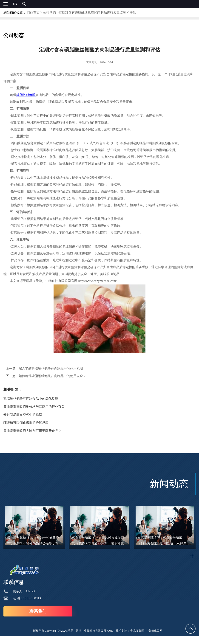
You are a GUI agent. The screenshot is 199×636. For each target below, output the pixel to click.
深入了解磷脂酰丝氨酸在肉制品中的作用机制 (51, 368)
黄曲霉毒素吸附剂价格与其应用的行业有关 (34, 406)
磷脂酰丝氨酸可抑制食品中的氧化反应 (30, 398)
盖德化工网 (155, 630)
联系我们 (37, 611)
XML (110, 630)
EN (15, 4)
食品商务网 (137, 630)
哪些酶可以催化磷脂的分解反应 (25, 423)
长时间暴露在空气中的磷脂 (22, 414)
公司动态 (49, 12)
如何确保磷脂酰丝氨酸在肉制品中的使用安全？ (52, 376)
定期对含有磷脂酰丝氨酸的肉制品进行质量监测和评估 (97, 12)
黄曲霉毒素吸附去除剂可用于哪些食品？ (32, 431)
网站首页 (33, 12)
